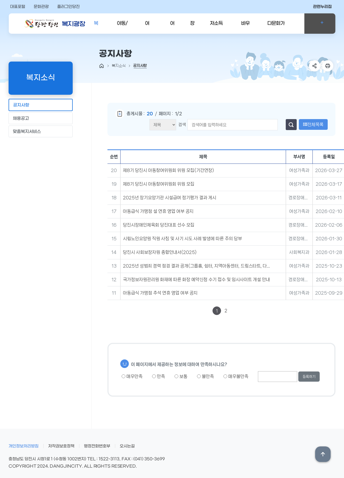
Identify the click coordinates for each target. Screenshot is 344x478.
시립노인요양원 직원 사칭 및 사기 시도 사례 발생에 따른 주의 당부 (182, 238)
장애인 (192, 27)
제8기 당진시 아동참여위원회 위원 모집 (158, 183)
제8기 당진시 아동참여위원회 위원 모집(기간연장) (168, 170)
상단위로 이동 (323, 454)
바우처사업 (245, 27)
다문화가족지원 (275, 27)
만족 (158, 376)
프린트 (327, 65)
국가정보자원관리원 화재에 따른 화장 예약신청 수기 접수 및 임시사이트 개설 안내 (196, 279)
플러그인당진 (68, 6)
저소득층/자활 (217, 27)
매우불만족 (235, 376)
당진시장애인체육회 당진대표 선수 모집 (158, 224)
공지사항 (40, 105)
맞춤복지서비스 (40, 131)
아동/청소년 (123, 27)
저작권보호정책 (61, 446)
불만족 (205, 376)
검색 (182, 124)
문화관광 (41, 6)
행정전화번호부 (97, 446)
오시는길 (127, 446)
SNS (314, 65)
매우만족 (132, 376)
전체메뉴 (320, 23)
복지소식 (96, 27)
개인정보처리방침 (23, 446)
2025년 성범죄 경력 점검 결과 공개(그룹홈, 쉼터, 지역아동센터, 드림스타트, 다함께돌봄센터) (197, 265)
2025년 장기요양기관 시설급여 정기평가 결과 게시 (169, 197)
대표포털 (17, 6)
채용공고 (40, 118)
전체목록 (313, 124)
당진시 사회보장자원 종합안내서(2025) (159, 252)
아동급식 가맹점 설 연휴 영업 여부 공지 (158, 211)
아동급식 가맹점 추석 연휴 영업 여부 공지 (160, 292)
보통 (181, 376)
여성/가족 (149, 27)
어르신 (172, 27)
